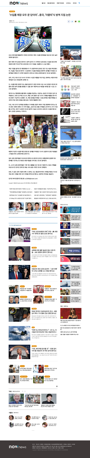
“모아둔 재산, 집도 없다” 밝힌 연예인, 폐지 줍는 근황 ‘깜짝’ (48, 406)
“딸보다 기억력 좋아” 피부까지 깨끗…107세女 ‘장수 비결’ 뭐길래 (32, 406)
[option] (16, 401)
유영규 (10, 21)
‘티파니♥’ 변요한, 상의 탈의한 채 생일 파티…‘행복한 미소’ (35, 418)
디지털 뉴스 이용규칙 (67, 444)
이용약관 (41, 444)
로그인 (33, 444)
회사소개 (37, 444)
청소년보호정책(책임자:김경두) (56, 444)
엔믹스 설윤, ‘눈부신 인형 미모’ (35, 424)
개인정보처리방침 (47, 444)
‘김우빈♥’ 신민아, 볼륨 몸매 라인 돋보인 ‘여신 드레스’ (19, 425)
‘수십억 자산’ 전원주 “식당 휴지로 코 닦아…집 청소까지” (52, 425)
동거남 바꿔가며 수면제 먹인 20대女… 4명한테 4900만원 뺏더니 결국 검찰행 (15, 406)
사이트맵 (73, 444)
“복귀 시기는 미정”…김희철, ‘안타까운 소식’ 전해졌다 (19, 418)
